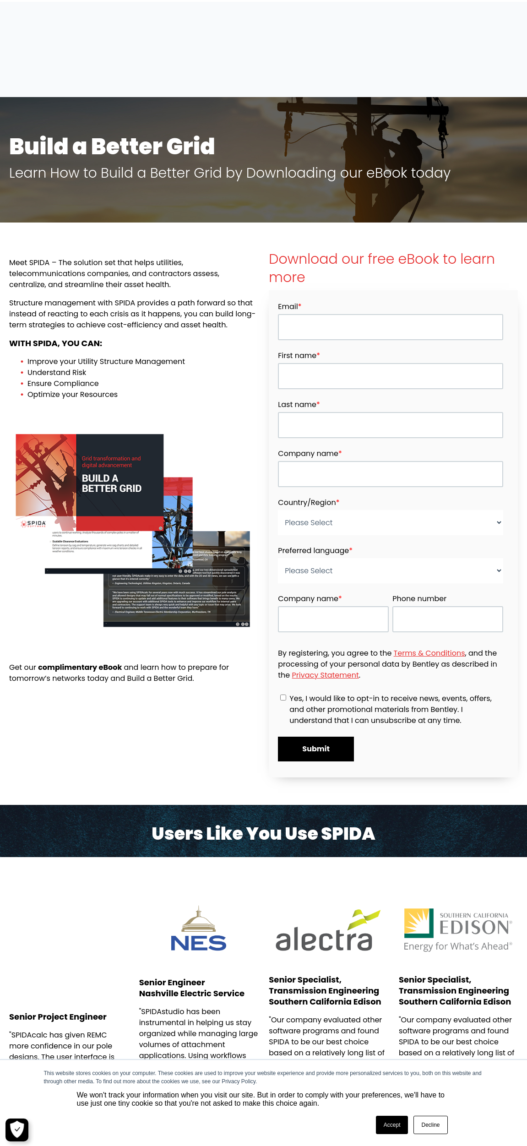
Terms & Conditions (429, 604)
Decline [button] (430, 1125)
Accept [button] (392, 1125)
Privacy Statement (325, 626)
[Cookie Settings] (16, 1130)
